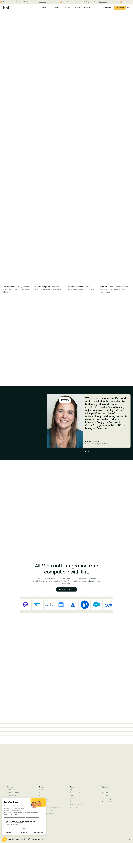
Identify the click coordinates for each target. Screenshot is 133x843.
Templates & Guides (76, 793)
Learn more (30, 2)
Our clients (67, 7)
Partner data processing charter (49, 808)
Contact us (42, 796)
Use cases (73, 799)
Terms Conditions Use (46, 811)
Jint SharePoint (12, 790)
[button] (45, 8)
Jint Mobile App (12, 796)
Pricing (77, 7)
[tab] (41, 327)
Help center (74, 808)
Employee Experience (109, 799)
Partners (73, 802)
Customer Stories (76, 805)
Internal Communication (110, 796)
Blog (71, 790)
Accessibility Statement (46, 814)
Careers (41, 793)
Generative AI (106, 802)
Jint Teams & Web (13, 793)
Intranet (104, 790)
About (41, 790)
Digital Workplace (107, 793)
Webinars (73, 796)
